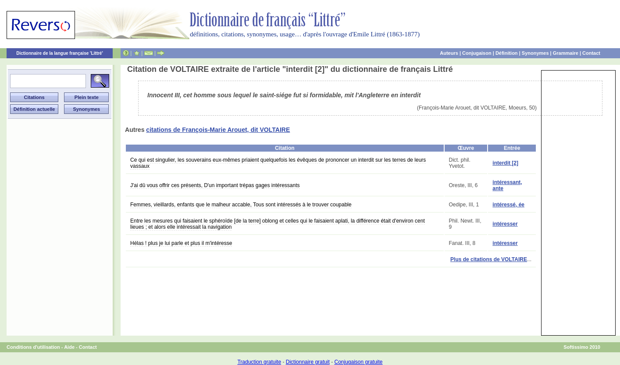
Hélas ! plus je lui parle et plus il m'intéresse (181, 243)
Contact (591, 53)
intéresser (504, 224)
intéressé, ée (508, 205)
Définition (506, 53)
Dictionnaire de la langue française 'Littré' (59, 53)
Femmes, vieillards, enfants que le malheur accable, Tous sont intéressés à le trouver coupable (241, 205)
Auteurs (449, 53)
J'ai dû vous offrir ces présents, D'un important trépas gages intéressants (215, 185)
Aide (69, 347)
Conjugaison (477, 53)
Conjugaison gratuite (358, 362)
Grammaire (565, 53)
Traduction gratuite (259, 362)
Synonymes (535, 53)
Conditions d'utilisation (33, 347)
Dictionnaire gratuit (308, 362)
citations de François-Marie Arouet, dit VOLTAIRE (218, 129)
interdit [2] (505, 163)
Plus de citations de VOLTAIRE (488, 259)
